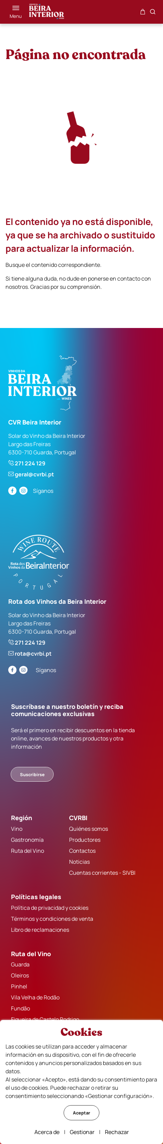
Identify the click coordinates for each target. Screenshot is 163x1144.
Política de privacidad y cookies (49, 907)
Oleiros (20, 975)
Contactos (82, 850)
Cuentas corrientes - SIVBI (102, 872)
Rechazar (117, 1132)
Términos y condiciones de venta (52, 918)
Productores (84, 839)
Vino (16, 828)
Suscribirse (32, 774)
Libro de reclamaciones (40, 929)
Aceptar (81, 1113)
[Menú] (16, 11)
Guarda (20, 964)
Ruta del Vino (27, 850)
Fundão (20, 1008)
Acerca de (46, 1132)
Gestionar (82, 1132)
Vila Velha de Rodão (35, 997)
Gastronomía (27, 839)
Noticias (79, 861)
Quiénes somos (88, 828)
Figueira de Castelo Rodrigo (45, 1019)
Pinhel (19, 986)
